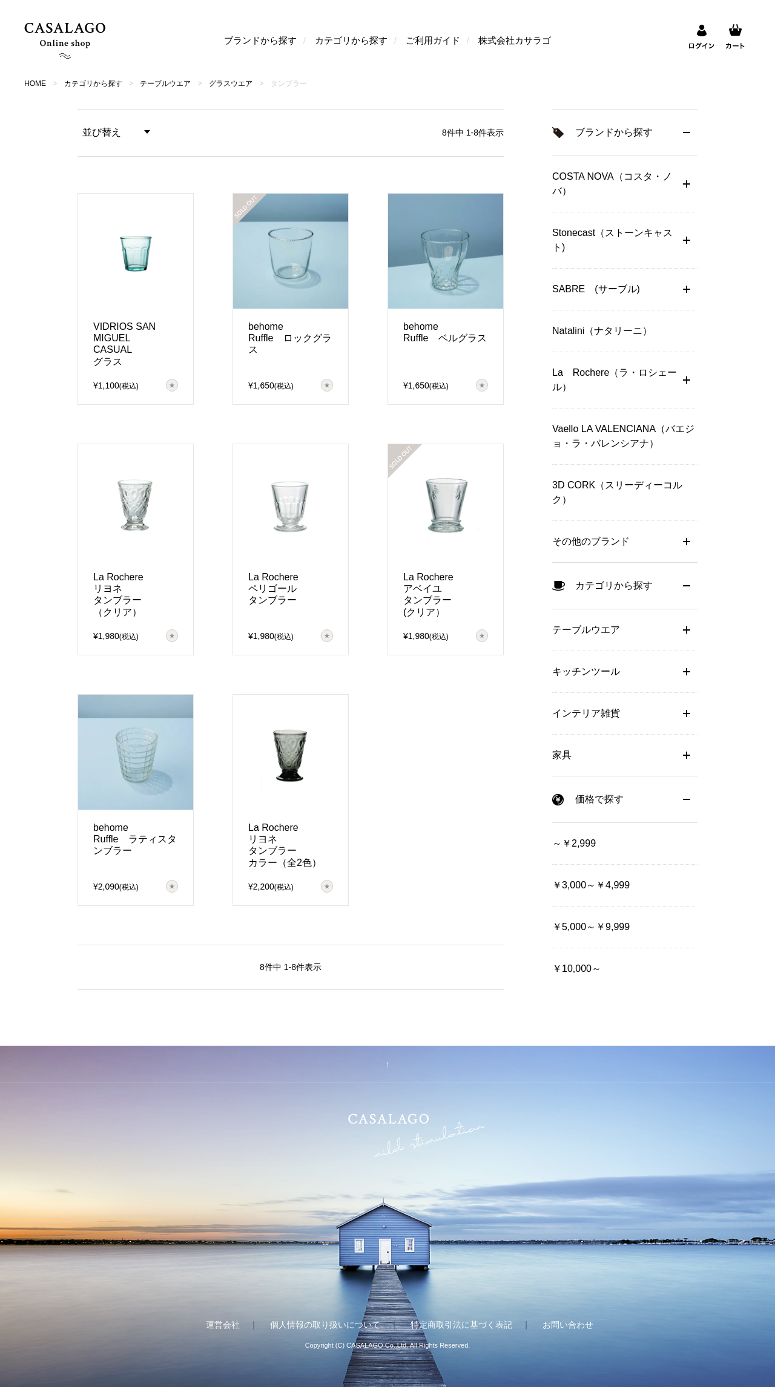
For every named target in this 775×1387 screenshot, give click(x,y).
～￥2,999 (574, 843)
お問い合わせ (567, 1325)
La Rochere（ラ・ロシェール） (614, 379)
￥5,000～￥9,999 (591, 927)
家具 (562, 755)
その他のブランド (591, 541)
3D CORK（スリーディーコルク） (617, 492)
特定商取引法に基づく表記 (461, 1325)
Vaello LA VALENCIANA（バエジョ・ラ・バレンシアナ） (623, 436)
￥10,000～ (576, 968)
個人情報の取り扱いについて (325, 1325)
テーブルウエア (165, 83)
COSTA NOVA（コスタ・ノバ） (612, 183)
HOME (35, 83)
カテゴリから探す (351, 40)
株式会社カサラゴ (514, 40)
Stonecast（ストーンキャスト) (612, 240)
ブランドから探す (260, 40)
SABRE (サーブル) (596, 289)
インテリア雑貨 (586, 713)
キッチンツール (586, 671)
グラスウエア (230, 83)
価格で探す (599, 799)
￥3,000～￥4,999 (591, 885)
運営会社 (223, 1325)
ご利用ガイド (433, 40)
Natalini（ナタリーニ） (602, 331)
